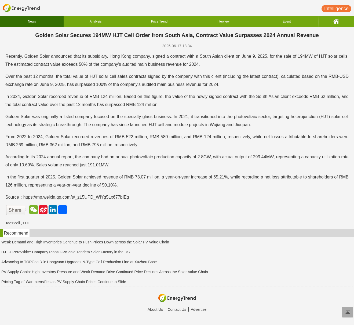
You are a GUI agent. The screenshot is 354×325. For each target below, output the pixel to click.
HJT (26, 223)
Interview (223, 21)
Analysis (96, 21)
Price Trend (159, 21)
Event (287, 21)
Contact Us (176, 309)
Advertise (198, 309)
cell (17, 223)
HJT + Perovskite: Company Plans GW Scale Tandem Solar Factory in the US (65, 252)
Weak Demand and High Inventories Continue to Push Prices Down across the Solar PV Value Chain (85, 242)
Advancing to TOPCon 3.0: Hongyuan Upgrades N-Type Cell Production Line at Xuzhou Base (79, 262)
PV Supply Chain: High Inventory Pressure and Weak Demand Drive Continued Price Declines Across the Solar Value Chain (104, 272)
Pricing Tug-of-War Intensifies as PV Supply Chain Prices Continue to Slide (63, 282)
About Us (155, 309)
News (32, 21)
